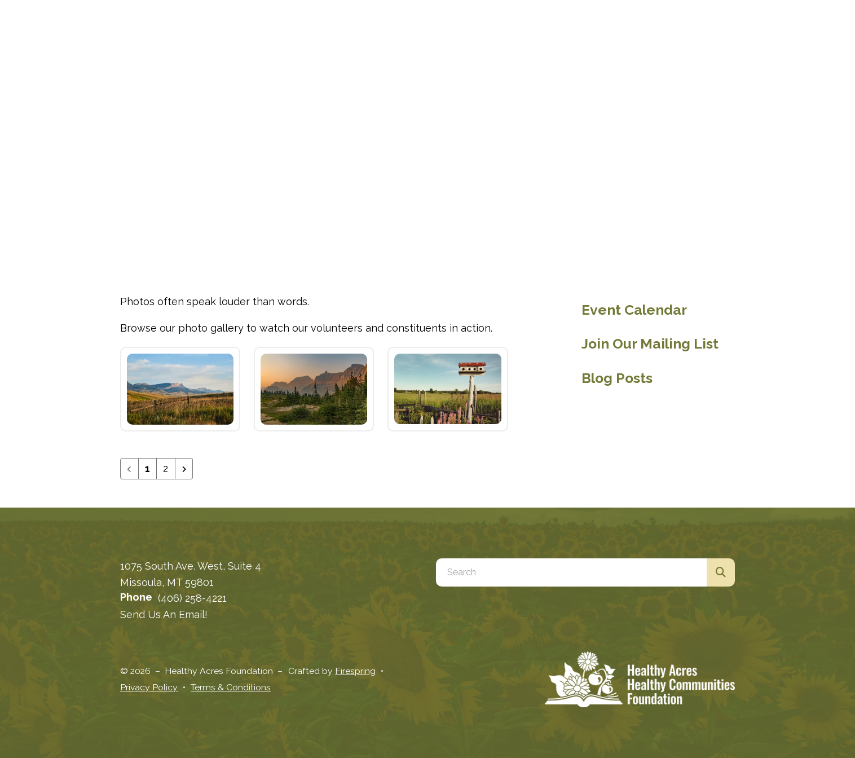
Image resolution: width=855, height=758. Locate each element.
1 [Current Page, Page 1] (147, 468)
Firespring (355, 671)
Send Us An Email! (164, 614)
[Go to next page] (184, 469)
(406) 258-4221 (192, 598)
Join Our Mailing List (650, 344)
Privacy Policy (149, 687)
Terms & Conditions (231, 687)
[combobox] (571, 572)
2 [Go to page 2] (165, 468)
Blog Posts (617, 378)
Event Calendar (634, 310)
